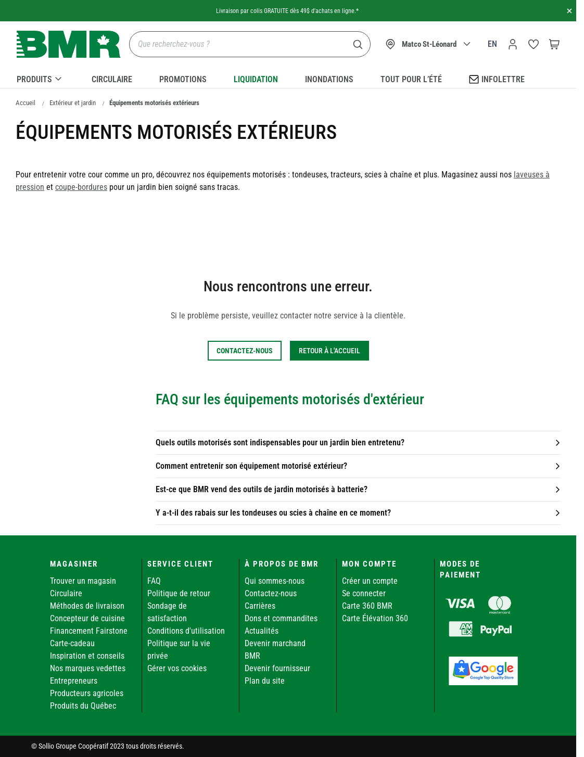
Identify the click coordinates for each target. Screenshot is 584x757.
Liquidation (256, 79)
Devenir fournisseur (277, 668)
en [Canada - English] (492, 44)
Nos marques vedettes (87, 668)
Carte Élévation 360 (375, 618)
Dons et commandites (281, 618)
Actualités (261, 631)
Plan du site (265, 681)
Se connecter (364, 593)
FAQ (154, 581)
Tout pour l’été (411, 79)
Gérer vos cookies (177, 668)
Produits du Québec (83, 706)
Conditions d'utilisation (186, 631)
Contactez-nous (271, 593)
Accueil (25, 103)
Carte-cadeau (72, 643)
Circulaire (112, 79)
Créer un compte (370, 581)
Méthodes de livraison (87, 606)
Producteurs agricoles (86, 693)
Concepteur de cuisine (87, 618)
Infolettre (497, 78)
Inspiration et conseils (87, 656)
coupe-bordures (81, 187)
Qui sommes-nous (274, 581)
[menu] (288, 77)
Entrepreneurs (73, 681)
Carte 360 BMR (367, 606)
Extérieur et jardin (72, 103)
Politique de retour (178, 593)
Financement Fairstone (89, 631)
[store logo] (69, 44)
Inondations (329, 79)
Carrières (260, 606)
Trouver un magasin (83, 581)
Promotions (183, 79)
